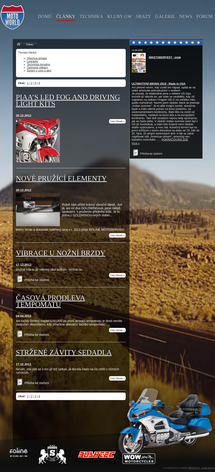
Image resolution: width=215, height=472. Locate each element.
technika (91, 16)
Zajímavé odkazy (37, 67)
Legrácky (32, 61)
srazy (143, 16)
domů (45, 16)
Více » (136, 143)
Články (30, 44)
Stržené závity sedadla (64, 352)
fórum (204, 16)
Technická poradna (38, 64)
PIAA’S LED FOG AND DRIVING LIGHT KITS (68, 100)
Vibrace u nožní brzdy (61, 253)
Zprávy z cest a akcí (39, 70)
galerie (165, 16)
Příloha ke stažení (32, 280)
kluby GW (119, 16)
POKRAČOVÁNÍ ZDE (174, 139)
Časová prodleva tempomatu (50, 301)
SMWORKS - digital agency (201, 468)
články (65, 16)
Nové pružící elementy (61, 178)
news (185, 16)
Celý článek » (117, 121)
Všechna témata (37, 58)
